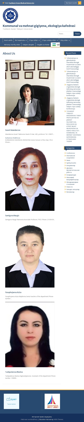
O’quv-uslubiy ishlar (49, 40)
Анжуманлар (70, 165)
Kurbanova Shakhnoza (12, 138)
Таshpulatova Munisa (14, 372)
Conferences (70, 153)
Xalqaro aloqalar (28, 45)
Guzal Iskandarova (12, 130)
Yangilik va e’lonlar (43, 45)
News (68, 160)
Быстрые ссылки (71, 3)
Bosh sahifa (8, 40)
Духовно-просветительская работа (72, 170)
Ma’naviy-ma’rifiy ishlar (12, 45)
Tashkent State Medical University (21, 3)
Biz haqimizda (20, 40)
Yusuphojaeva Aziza (13, 292)
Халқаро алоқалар (72, 189)
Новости (69, 187)
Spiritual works (71, 163)
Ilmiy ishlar (64, 40)
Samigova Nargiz (12, 215)
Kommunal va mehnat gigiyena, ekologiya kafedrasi (39, 26)
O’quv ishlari (33, 40)
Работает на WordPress (29, 419)
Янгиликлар (70, 192)
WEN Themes (58, 419)
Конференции (71, 175)
